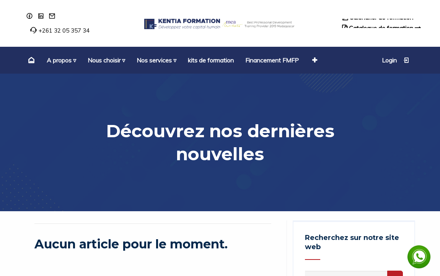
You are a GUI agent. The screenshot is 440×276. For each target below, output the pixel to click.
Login (395, 60)
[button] (314, 60)
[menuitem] (30, 60)
